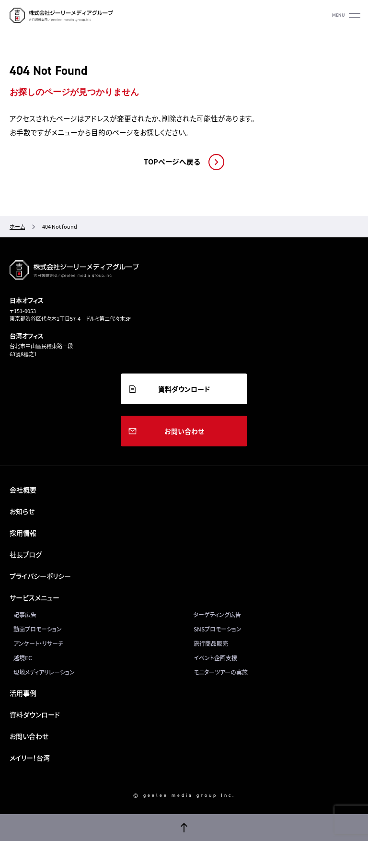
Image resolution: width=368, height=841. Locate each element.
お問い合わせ (184, 431)
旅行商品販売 (211, 643)
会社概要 (23, 489)
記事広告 (24, 614)
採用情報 (23, 532)
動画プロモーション (37, 629)
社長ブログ (26, 554)
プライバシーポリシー (40, 576)
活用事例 (23, 693)
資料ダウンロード (184, 389)
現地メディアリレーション (44, 672)
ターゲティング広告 (217, 614)
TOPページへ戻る (172, 161)
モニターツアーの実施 (221, 672)
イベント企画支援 (215, 658)
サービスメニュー (34, 597)
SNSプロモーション (218, 629)
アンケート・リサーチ (38, 643)
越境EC (22, 658)
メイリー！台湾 (30, 757)
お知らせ (22, 511)
